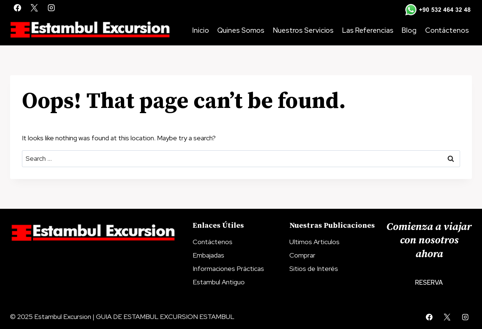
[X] (34, 7)
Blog (409, 30)
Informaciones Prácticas (228, 268)
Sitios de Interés (313, 268)
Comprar (302, 255)
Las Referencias (367, 30)
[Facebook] (17, 7)
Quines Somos (240, 30)
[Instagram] (51, 7)
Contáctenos (447, 30)
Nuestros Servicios (303, 30)
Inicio (200, 30)
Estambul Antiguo (219, 282)
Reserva (429, 282)
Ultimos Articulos (314, 241)
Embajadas (208, 255)
